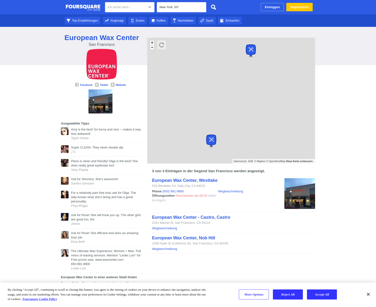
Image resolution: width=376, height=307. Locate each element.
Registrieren (299, 7)
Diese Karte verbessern (299, 161)
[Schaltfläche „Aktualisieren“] (161, 45)
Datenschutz (240, 161)
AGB (250, 161)
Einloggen (272, 7)
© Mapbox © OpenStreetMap (269, 161)
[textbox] (181, 7)
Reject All (288, 294)
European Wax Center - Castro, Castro (191, 217)
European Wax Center (102, 37)
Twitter (101, 84)
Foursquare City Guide (83, 7)
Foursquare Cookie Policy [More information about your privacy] (40, 299)
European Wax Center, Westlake (184, 180)
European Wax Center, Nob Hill (183, 238)
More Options (253, 294)
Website (118, 84)
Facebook (83, 84)
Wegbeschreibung (230, 191)
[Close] (368, 294)
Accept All (322, 294)
